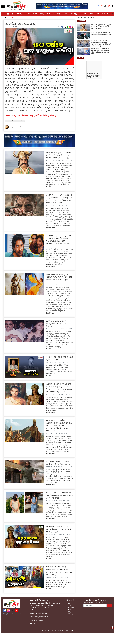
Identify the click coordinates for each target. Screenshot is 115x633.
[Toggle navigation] (112, 6)
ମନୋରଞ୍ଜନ (50, 14)
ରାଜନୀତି (35, 14)
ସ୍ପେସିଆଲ (83, 14)
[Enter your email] (95, 605)
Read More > (50, 187)
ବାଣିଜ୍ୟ (65, 14)
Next (113, 14)
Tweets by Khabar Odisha (85, 18)
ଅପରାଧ (58, 14)
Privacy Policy (7, 614)
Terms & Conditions (17, 614)
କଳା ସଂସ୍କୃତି (74, 14)
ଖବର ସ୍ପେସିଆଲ (94, 14)
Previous (109, 14)
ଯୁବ (103, 14)
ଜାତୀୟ (19, 14)
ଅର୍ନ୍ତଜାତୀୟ (27, 14)
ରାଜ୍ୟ (13, 14)
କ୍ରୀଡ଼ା (42, 14)
